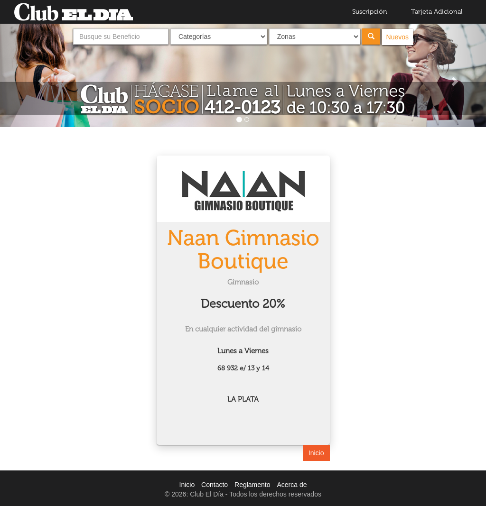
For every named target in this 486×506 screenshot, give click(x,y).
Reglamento (252, 484)
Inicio (316, 453)
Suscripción (369, 12)
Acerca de (292, 484)
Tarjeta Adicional (436, 12)
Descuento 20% (243, 303)
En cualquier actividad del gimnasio (243, 329)
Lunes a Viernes (243, 351)
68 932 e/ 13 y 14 (243, 368)
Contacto (214, 484)
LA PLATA (243, 399)
